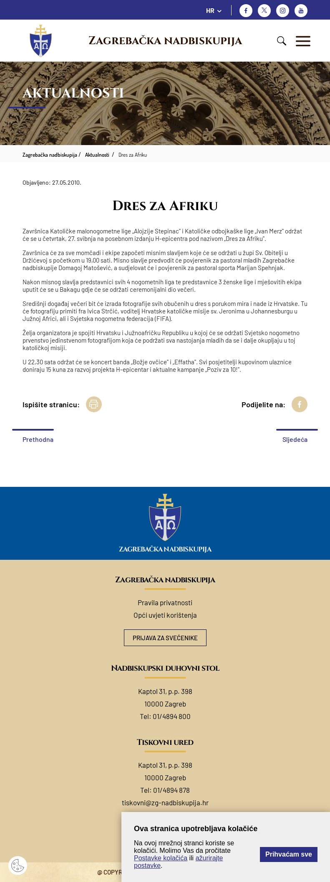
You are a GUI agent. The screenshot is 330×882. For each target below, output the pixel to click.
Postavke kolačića (160, 858)
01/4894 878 (171, 790)
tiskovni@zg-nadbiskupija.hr (165, 802)
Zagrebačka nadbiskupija (165, 40)
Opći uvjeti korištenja (165, 615)
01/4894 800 (172, 716)
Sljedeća (294, 439)
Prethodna (38, 439)
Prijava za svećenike (165, 637)
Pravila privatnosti (165, 602)
